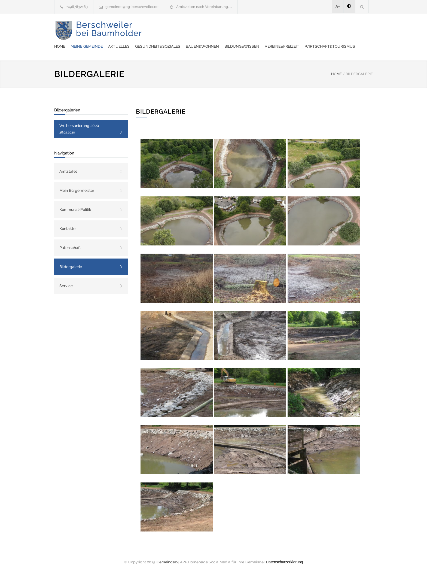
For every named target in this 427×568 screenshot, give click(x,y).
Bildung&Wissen (342, 27)
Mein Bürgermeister (76, 185)
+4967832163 (77, 7)
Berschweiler (109, 33)
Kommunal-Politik (75, 204)
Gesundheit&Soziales (258, 27)
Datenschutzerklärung (284, 556)
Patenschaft (70, 242)
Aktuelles (219, 27)
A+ (337, 6)
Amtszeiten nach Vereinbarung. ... (204, 7)
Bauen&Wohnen (303, 27)
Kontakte (67, 223)
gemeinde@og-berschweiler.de (131, 7)
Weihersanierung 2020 (79, 123)
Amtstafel (68, 166)
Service (66, 280)
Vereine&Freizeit (172, 41)
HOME (336, 68)
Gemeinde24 (168, 556)
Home (160, 27)
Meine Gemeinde (187, 27)
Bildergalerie (70, 261)
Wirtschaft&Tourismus (220, 41)
